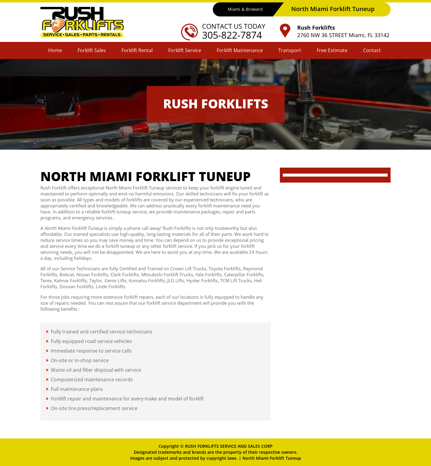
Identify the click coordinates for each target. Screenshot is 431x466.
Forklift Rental (137, 50)
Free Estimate (332, 50)
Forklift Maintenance (240, 50)
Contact (372, 50)
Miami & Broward (245, 9)
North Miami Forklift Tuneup (271, 458)
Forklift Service (184, 50)
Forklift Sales (92, 50)
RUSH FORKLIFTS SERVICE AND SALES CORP (229, 446)
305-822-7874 (232, 34)
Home (55, 50)
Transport (289, 50)
